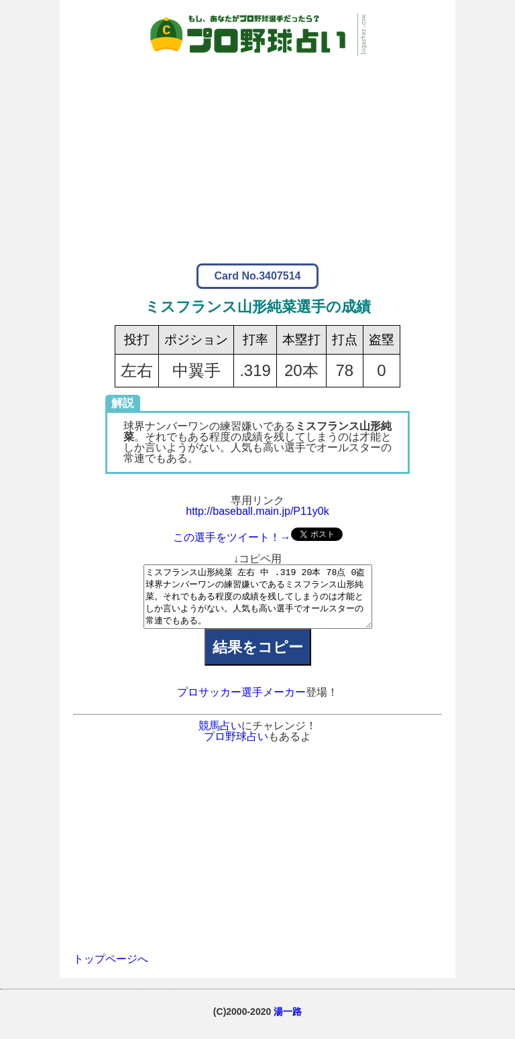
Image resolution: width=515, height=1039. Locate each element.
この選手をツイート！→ (232, 537)
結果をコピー (258, 659)
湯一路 (288, 1023)
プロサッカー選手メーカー (241, 704)
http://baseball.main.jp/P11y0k (257, 511)
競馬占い (219, 737)
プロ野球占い (236, 748)
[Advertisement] (257, 149)
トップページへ (110, 971)
